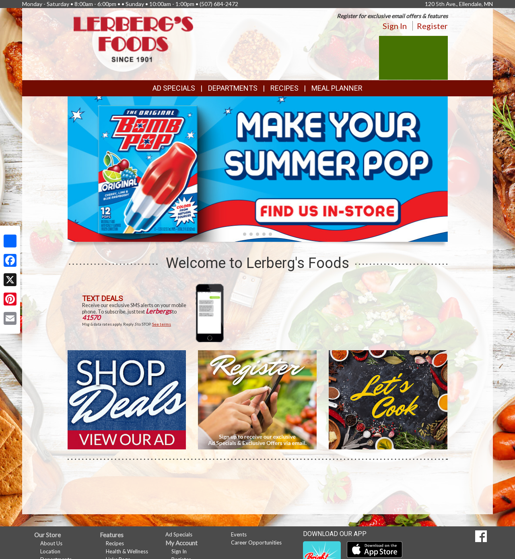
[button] (244, 234)
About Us (51, 543)
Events (239, 534)
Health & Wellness (127, 551)
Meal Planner (337, 88)
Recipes (284, 88)
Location (50, 551)
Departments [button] (233, 88)
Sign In (395, 26)
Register (432, 26)
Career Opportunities (256, 542)
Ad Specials (173, 88)
